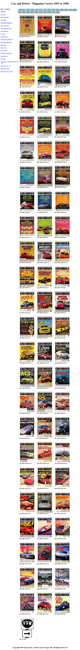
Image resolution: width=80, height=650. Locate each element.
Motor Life (3, 48)
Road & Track (4, 56)
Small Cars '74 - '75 (6, 66)
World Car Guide (5, 68)
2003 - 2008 (30, 12)
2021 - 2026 (55, 12)
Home (2, 9)
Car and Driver (4, 31)
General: (7, 9)
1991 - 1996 (72, 9)
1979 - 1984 (55, 9)
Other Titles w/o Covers (7, 71)
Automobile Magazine (6, 23)
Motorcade (3, 45)
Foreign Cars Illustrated (7, 39)
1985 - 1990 (63, 9)
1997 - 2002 (21, 12)
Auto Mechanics (5, 17)
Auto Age (3, 14)
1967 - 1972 (38, 9)
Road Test (3, 59)
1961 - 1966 (30, 9)
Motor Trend (4, 50)
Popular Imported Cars (6, 53)
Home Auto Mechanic (6, 42)
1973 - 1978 (47, 9)
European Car (4, 36)
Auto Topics (4, 20)
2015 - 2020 (47, 12)
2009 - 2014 (38, 12)
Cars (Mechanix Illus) (6, 28)
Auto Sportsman (5, 25)
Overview (21, 9)
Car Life (3, 34)
